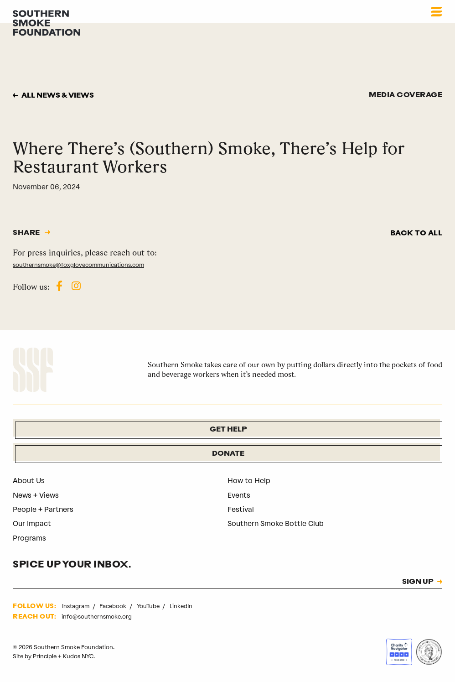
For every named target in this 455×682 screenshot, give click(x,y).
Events (239, 495)
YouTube (149, 606)
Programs (29, 538)
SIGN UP (418, 582)
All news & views (57, 95)
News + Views (36, 495)
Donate (228, 454)
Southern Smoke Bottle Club (276, 523)
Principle (45, 656)
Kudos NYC (78, 656)
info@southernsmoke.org (97, 616)
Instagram (76, 606)
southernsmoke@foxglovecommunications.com (78, 264)
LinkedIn (181, 606)
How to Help (249, 480)
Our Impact (32, 523)
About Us (29, 480)
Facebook (113, 606)
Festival (241, 509)
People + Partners (43, 509)
